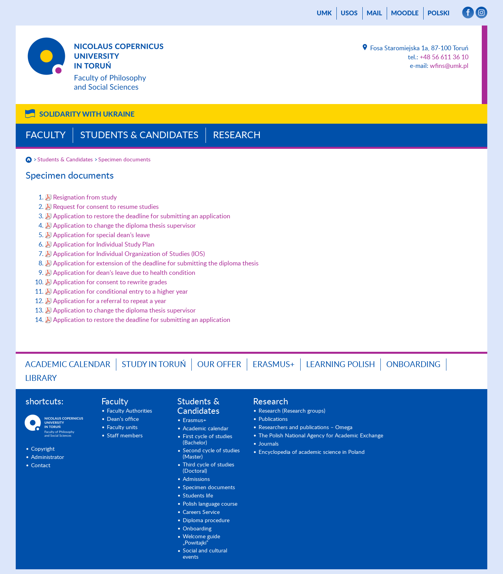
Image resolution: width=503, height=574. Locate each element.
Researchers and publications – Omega (305, 427)
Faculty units (122, 427)
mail (374, 13)
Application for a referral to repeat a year (109, 301)
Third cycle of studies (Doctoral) (208, 468)
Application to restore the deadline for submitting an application (141, 216)
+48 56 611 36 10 (444, 57)
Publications (273, 419)
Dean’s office (123, 419)
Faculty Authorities (129, 411)
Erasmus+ (274, 365)
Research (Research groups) (292, 411)
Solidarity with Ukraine (86, 114)
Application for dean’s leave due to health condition (124, 273)
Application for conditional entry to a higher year (120, 292)
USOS (349, 13)
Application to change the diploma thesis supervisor (124, 226)
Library (41, 378)
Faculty (46, 135)
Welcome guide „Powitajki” (201, 540)
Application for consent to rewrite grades (110, 282)
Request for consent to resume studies (106, 207)
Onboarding (413, 365)
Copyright (43, 449)
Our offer (219, 365)
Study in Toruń (154, 365)
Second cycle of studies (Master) (211, 454)
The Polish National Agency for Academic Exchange (321, 436)
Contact (40, 465)
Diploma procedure (206, 520)
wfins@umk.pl (449, 66)
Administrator (47, 457)
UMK (324, 13)
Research (237, 135)
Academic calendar (67, 365)
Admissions (196, 479)
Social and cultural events (205, 554)
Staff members (125, 436)
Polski (439, 13)
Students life (198, 496)
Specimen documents (124, 160)
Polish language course (210, 504)
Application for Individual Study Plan (103, 244)
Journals (269, 444)
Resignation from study (85, 197)
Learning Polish (340, 365)
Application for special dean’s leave (101, 235)
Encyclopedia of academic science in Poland (312, 452)
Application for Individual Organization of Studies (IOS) (129, 254)
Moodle (405, 13)
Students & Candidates (139, 135)
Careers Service (201, 512)
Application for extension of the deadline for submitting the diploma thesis (156, 263)
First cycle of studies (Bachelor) (207, 440)
